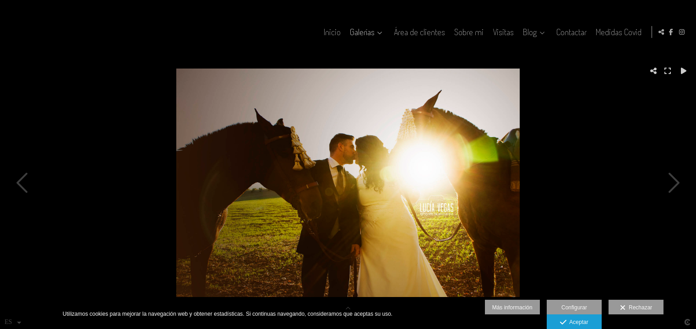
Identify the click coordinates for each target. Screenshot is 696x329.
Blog (529, 32)
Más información (512, 307)
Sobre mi (467, 32)
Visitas (501, 32)
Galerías (360, 32)
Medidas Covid (617, 32)
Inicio (330, 32)
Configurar (574, 307)
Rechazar (636, 308)
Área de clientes (418, 32)
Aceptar (574, 322)
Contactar (570, 32)
